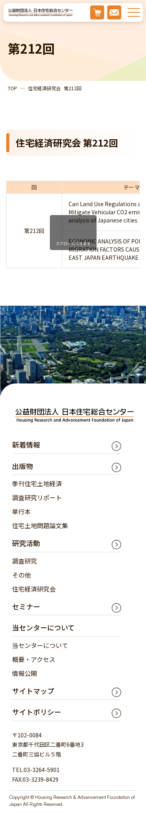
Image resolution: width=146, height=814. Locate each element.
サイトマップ (33, 691)
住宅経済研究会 (34, 588)
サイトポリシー (36, 712)
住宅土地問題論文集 (40, 525)
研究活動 (26, 543)
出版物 (22, 466)
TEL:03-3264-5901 (36, 770)
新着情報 (26, 444)
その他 (21, 574)
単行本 (21, 511)
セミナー (26, 606)
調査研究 (24, 560)
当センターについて (40, 645)
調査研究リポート (37, 497)
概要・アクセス (33, 659)
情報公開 (24, 673)
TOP (12, 88)
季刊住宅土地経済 (37, 483)
